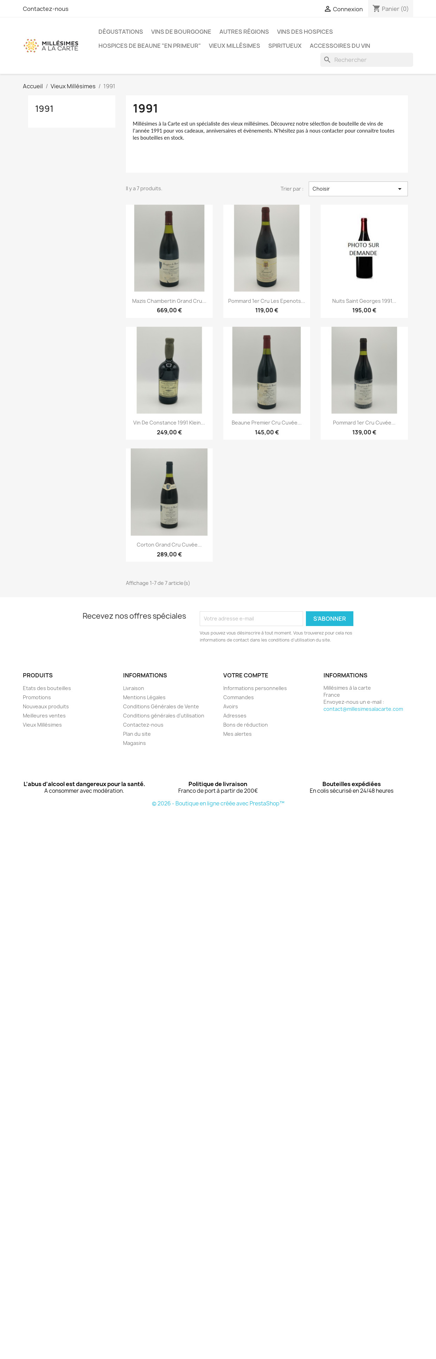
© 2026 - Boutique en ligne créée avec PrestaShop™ (218, 803)
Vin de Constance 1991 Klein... (169, 422)
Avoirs (230, 706)
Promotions (37, 697)
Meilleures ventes (44, 715)
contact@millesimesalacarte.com (363, 709)
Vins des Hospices (305, 32)
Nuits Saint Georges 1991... (364, 301)
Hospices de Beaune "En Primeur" (149, 46)
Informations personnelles (255, 688)
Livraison (133, 688)
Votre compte (245, 675)
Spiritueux (285, 46)
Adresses (234, 715)
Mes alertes (237, 733)
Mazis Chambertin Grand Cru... (169, 301)
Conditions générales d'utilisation (163, 715)
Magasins (134, 743)
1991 (44, 109)
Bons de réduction (245, 724)
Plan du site (137, 733)
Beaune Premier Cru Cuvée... (267, 422)
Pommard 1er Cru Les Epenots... (266, 301)
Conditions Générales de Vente (161, 706)
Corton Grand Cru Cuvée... (169, 544)
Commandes (238, 697)
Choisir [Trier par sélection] (358, 189)
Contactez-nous (46, 9)
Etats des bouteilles (47, 688)
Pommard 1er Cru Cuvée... (364, 422)
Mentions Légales (144, 697)
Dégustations (120, 32)
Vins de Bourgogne (181, 32)
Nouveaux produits (46, 706)
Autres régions (244, 32)
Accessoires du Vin (340, 46)
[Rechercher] (366, 60)
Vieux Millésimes (234, 46)
